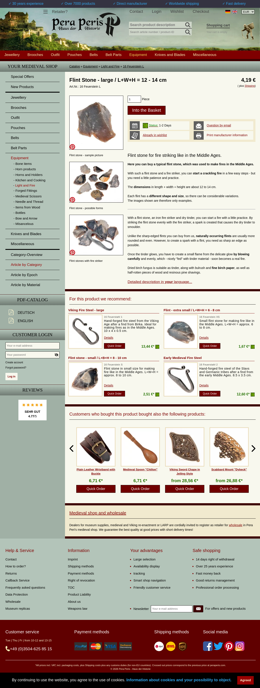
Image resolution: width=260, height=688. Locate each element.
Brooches (35, 55)
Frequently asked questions (25, 587)
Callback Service (17, 580)
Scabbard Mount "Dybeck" (229, 469)
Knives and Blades (170, 55)
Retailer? (60, 12)
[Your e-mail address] (32, 345)
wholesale (235, 525)
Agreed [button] (245, 680)
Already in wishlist (155, 135)
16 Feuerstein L (133, 66)
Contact (136, 11)
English (25, 321)
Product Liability (79, 594)
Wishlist (177, 11)
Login (156, 11)
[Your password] (32, 354)
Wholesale (13, 601)
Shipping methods (81, 566)
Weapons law (77, 608)
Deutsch (26, 313)
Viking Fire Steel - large (86, 310)
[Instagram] (239, 646)
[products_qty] (134, 99)
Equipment (90, 66)
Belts (93, 55)
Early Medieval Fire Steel (183, 358)
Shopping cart (218, 25)
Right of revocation (81, 580)
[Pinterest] (229, 646)
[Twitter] (218, 646)
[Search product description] (160, 25)
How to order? (15, 566)
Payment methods (81, 573)
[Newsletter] (198, 608)
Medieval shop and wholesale (97, 513)
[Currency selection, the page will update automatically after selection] (248, 12)
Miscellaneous (204, 55)
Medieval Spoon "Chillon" (140, 469)
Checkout (201, 11)
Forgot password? (15, 367)
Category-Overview (26, 255)
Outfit (55, 55)
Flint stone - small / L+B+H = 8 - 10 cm (97, 358)
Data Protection (16, 594)
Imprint (73, 559)
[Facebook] (208, 646)
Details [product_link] (108, 337)
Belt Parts (114, 55)
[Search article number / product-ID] (160, 31)
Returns (11, 573)
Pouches (74, 55)
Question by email (219, 125)
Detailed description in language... (160, 282)
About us (74, 601)
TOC (71, 587)
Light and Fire (110, 66)
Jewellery (12, 55)
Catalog (74, 66)
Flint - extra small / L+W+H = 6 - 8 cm (192, 310)
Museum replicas (17, 608)
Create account (14, 362)
